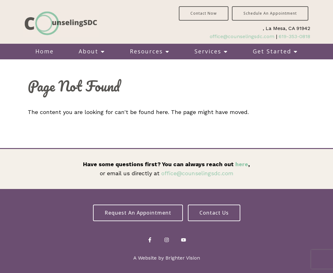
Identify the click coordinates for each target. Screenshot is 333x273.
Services (207, 51)
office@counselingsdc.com (242, 36)
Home (44, 51)
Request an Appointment (138, 212)
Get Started (272, 51)
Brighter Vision (182, 258)
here (241, 164)
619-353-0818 (294, 36)
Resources (146, 51)
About (88, 51)
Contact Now (203, 13)
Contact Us (214, 212)
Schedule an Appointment (270, 13)
